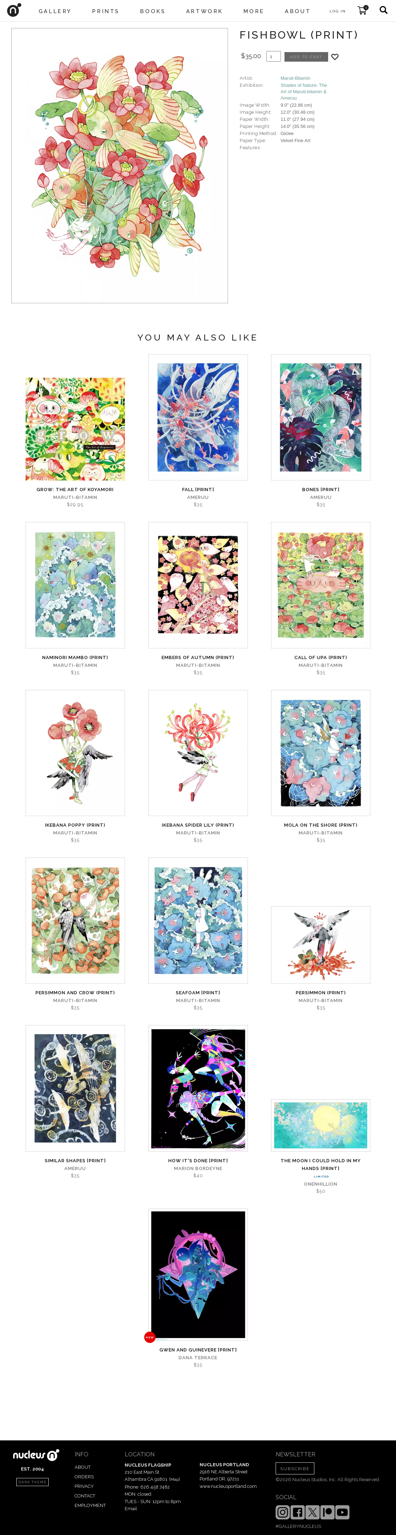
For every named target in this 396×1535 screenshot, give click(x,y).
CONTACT (85, 1496)
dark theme (32, 1482)
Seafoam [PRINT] (198, 992)
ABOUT (83, 1467)
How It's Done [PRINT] (198, 1160)
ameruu (198, 497)
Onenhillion (320, 1184)
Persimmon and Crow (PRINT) (75, 992)
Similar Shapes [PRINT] (75, 1160)
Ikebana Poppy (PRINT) (75, 825)
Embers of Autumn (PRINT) (198, 657)
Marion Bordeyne (198, 1168)
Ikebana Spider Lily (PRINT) (198, 825)
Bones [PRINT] (321, 489)
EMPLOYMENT (90, 1505)
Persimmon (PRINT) (321, 992)
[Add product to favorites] (335, 57)
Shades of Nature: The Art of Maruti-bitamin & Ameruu (304, 92)
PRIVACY (84, 1486)
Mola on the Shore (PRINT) (321, 825)
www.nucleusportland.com (228, 1486)
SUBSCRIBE (295, 1468)
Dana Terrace (198, 1357)
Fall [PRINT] (198, 489)
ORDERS (84, 1476)
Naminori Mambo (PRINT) (75, 657)
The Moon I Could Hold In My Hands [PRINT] (321, 1164)
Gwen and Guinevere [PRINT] (198, 1350)
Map (174, 1479)
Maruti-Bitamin (295, 78)
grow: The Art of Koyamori (75, 489)
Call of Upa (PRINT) (320, 657)
